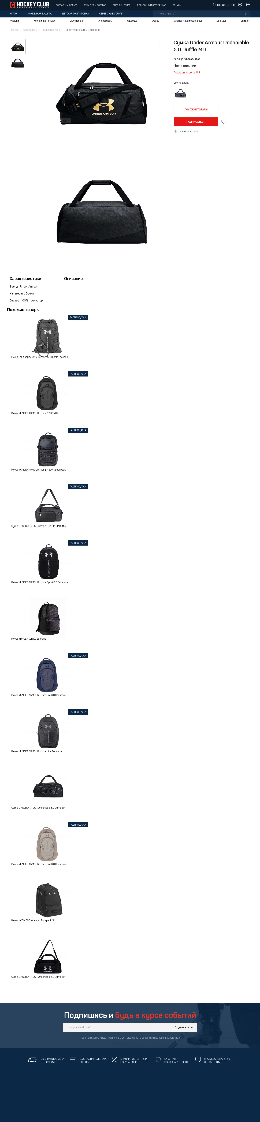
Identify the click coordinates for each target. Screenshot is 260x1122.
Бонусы (177, 5)
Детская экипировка (75, 14)
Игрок (13, 14)
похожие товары (196, 110)
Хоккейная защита (40, 14)
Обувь (155, 21)
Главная (14, 30)
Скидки (245, 21)
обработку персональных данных (161, 1038)
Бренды (221, 21)
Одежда (132, 21)
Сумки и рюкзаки (51, 30)
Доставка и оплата (66, 5)
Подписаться (184, 1027)
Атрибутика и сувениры (188, 21)
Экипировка (77, 21)
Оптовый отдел (121, 5)
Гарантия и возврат (95, 5)
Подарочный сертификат (151, 5)
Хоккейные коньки (44, 21)
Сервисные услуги (111, 14)
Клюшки (14, 21)
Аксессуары (105, 21)
